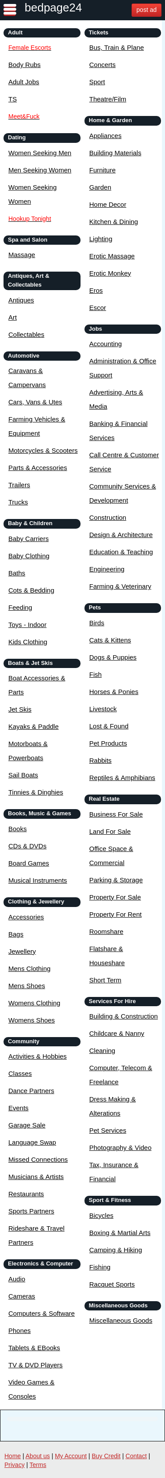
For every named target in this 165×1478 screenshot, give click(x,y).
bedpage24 (53, 7)
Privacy (14, 1464)
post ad (146, 9)
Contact (136, 1455)
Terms (37, 1464)
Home (12, 1455)
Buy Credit (106, 1455)
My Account (71, 1455)
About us (38, 1455)
